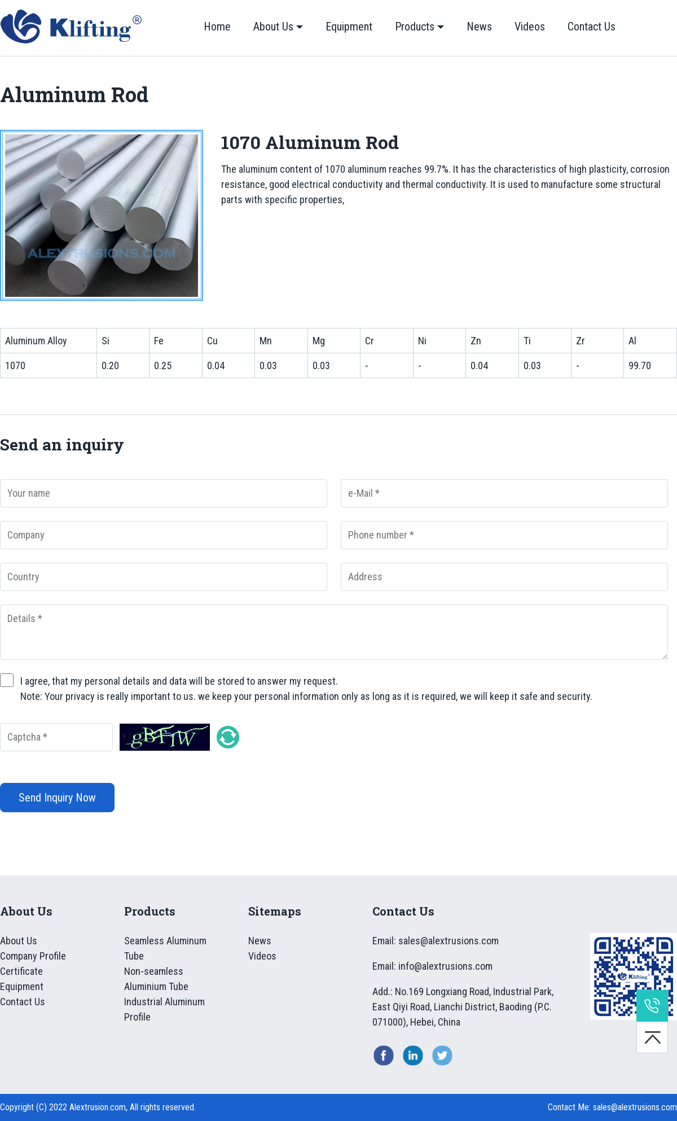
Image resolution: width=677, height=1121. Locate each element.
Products (414, 26)
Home (217, 26)
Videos (530, 26)
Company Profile (33, 956)
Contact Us (592, 26)
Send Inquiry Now (57, 797)
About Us (273, 26)
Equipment (349, 26)
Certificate (21, 971)
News (479, 26)
